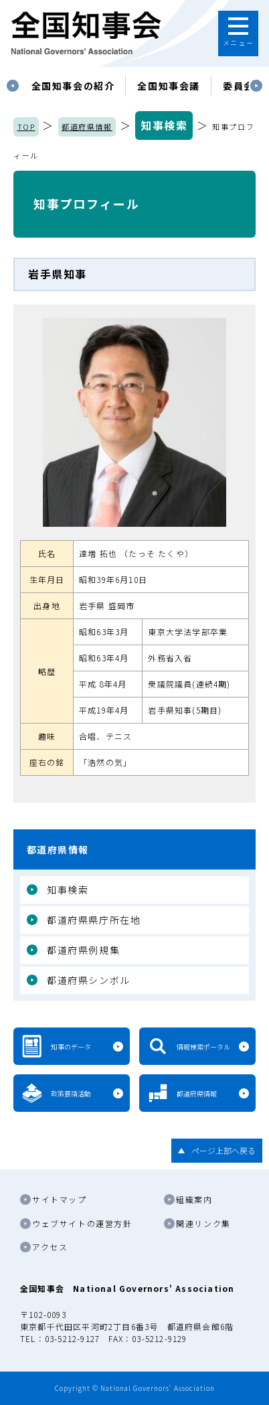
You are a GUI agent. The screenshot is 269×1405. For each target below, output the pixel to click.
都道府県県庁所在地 (94, 919)
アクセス (50, 1246)
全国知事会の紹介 (73, 85)
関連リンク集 (203, 1223)
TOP (26, 126)
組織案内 (194, 1199)
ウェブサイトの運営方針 (82, 1223)
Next (256, 86)
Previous (13, 86)
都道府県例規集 (83, 950)
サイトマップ (59, 1199)
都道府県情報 (87, 126)
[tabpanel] (73, 85)
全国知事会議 (168, 85)
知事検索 (164, 125)
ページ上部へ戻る (223, 1150)
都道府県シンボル (88, 980)
